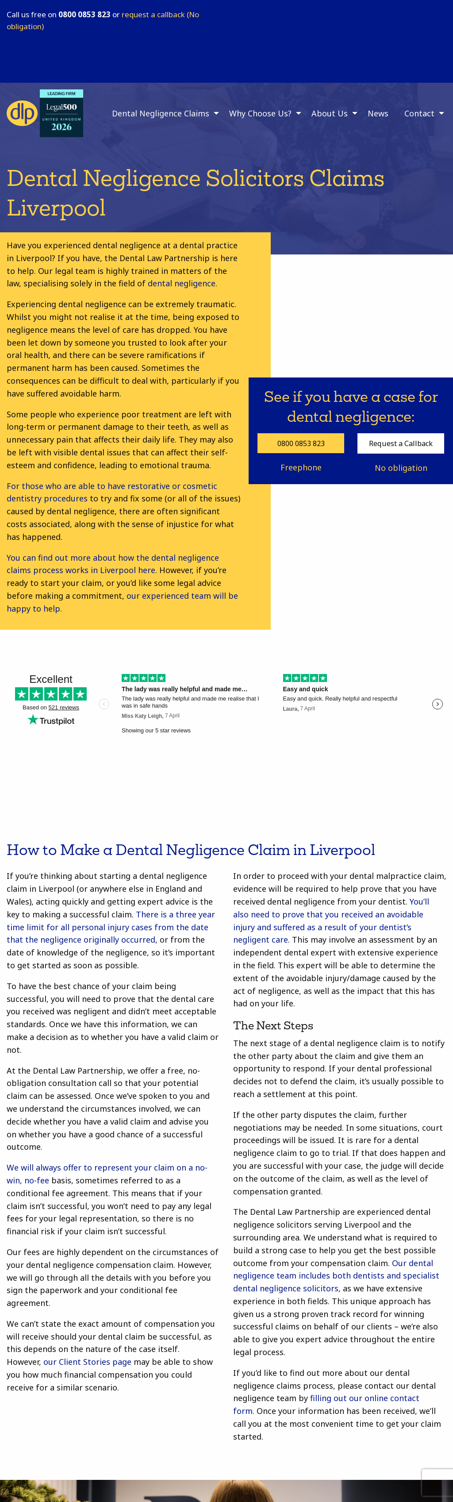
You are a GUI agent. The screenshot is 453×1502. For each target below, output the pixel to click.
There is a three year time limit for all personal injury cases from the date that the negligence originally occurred (111, 927)
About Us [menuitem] (329, 113)
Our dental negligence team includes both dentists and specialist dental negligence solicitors (336, 1276)
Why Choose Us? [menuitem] (260, 113)
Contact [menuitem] (419, 113)
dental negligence (180, 283)
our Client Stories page (87, 1361)
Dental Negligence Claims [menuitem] (160, 113)
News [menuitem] (378, 113)
